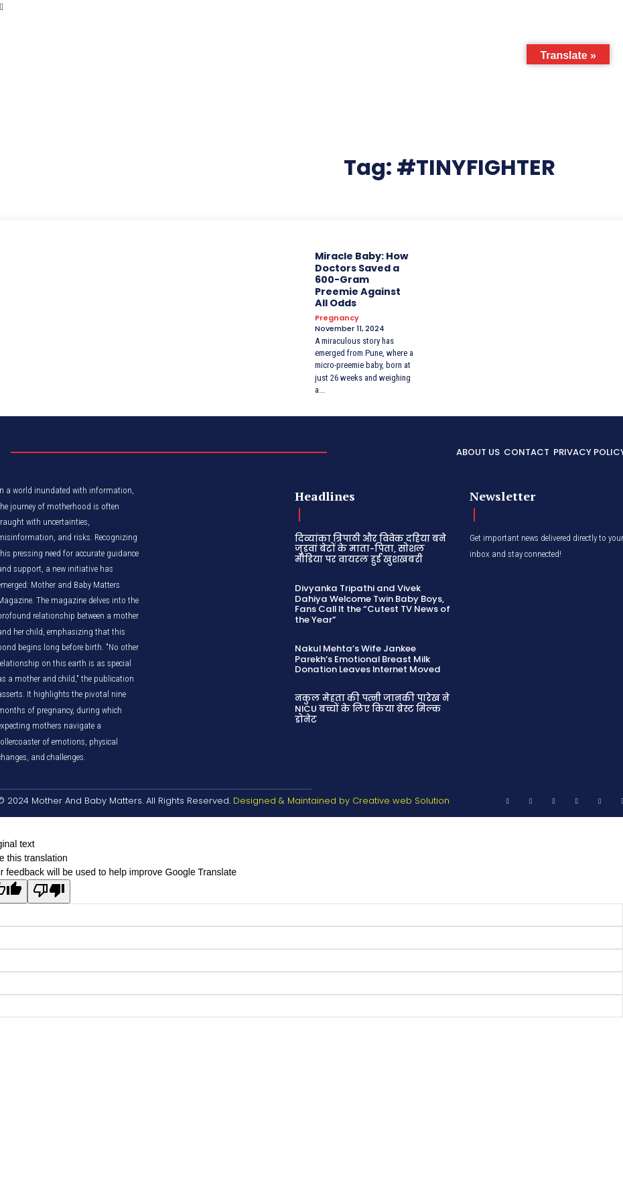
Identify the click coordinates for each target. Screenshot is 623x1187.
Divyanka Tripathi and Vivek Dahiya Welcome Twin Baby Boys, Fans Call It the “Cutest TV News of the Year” (371, 601)
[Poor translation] (48, 888)
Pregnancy (337, 316)
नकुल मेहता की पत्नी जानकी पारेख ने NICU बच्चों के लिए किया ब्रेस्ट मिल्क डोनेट (370, 705)
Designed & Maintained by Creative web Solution (341, 797)
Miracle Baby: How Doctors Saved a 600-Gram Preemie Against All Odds (364, 278)
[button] (542, 28)
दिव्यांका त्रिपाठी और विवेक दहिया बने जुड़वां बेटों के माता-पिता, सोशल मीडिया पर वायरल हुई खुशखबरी (370, 546)
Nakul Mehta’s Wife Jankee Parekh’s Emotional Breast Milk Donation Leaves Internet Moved (366, 655)
